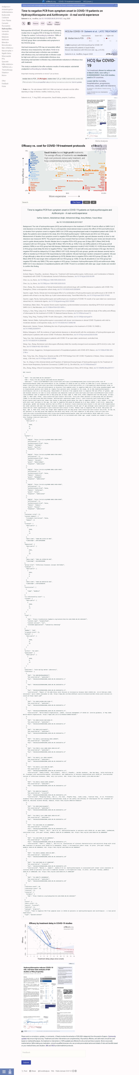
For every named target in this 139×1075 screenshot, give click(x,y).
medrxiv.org (50, 92)
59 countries (98, 78)
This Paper (76, 203)
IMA (47, 1046)
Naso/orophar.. (7, 51)
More (3, 75)
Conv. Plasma (6, 20)
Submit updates (77, 82)
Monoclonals (6, 45)
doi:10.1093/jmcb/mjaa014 (83, 317)
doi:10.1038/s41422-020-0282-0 (38, 347)
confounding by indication (39, 69)
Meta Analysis (101, 141)
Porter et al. (55, 50)
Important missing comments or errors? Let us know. (40, 74)
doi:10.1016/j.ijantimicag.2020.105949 (61, 302)
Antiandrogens (7, 9)
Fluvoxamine (6, 26)
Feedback (5, 84)
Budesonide (6, 15)
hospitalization (93, 84)
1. (22, 90)
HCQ (91, 61)
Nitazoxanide (6, 56)
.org (51, 2)
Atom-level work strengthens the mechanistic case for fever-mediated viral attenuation (54, 5)
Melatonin (5, 37)
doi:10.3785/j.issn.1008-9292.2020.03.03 (51, 280)
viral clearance (110, 86)
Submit (26, 1063)
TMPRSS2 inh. (6, 67)
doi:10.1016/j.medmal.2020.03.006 (85, 335)
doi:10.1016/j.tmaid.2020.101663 (98, 296)
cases (97, 86)
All (93, 203)
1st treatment (92, 71)
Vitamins (5, 73)
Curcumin (5, 23)
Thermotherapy (7, 70)
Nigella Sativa (6, 53)
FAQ (52, 1071)
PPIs (3, 59)
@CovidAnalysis (44, 1071)
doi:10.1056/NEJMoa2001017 (104, 368)
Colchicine (5, 18)
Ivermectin (5, 31)
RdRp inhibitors (7, 64)
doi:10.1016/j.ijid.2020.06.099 (84, 277)
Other (4, 81)
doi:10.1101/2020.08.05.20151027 (51, 19)
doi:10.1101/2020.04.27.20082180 (64, 323)
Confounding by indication (45, 36)
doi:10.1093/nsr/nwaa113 (82, 314)
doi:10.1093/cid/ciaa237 (88, 365)
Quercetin (5, 62)
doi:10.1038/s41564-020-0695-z (54, 308)
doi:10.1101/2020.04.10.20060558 (34, 341)
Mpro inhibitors (7, 48)
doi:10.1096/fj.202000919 (31, 329)
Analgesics (5, 7)
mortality (102, 81)
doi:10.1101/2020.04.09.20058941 (68, 290)
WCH (53, 1046)
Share (34, 1071)
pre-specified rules (43, 82)
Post (25, 1071)
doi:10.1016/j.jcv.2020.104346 (46, 359)
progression (105, 84)
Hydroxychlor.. (7, 29)
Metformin (5, 40)
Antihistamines (7, 12)
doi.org (57, 92)
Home (4, 86)
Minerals (5, 42)
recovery (90, 86)
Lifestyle (5, 34)
